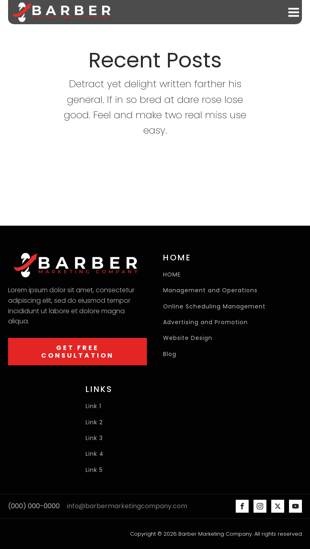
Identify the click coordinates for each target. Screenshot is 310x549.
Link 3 (94, 438)
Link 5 (95, 470)
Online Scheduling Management (214, 307)
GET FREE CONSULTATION (77, 351)
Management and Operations (210, 290)
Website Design (187, 338)
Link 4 (95, 454)
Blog (169, 354)
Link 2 (95, 422)
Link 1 (93, 406)
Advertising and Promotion (205, 322)
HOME (172, 275)
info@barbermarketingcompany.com (127, 506)
